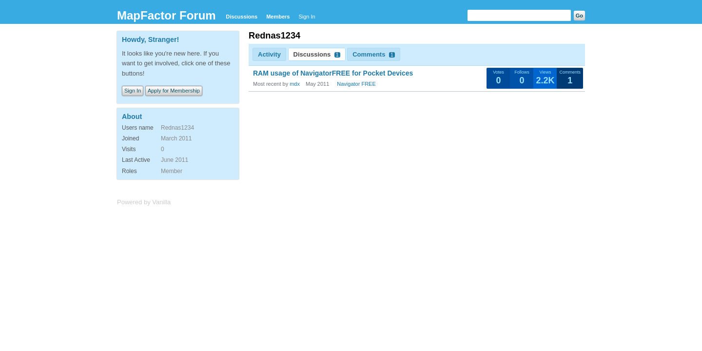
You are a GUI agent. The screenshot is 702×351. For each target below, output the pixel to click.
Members (278, 17)
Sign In (306, 17)
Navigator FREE (356, 84)
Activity (269, 54)
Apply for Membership (174, 91)
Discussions (241, 17)
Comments (373, 54)
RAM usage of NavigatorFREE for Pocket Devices (333, 73)
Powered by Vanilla (144, 202)
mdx (295, 84)
